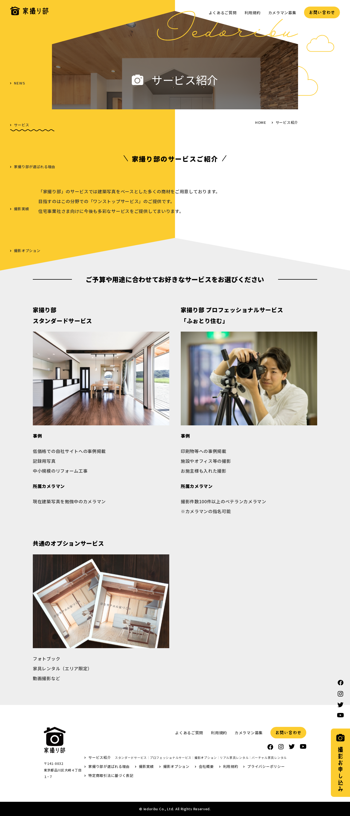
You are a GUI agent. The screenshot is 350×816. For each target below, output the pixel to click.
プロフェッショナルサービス (170, 757)
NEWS (19, 83)
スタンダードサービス (131, 757)
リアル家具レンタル (234, 757)
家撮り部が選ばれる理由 (34, 166)
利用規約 (252, 12)
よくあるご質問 (223, 12)
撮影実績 (21, 208)
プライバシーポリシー (266, 766)
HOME (260, 122)
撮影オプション (27, 250)
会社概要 (21, 292)
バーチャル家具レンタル (269, 757)
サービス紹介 (99, 757)
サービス (21, 125)
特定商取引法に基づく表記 (110, 775)
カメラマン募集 (282, 12)
